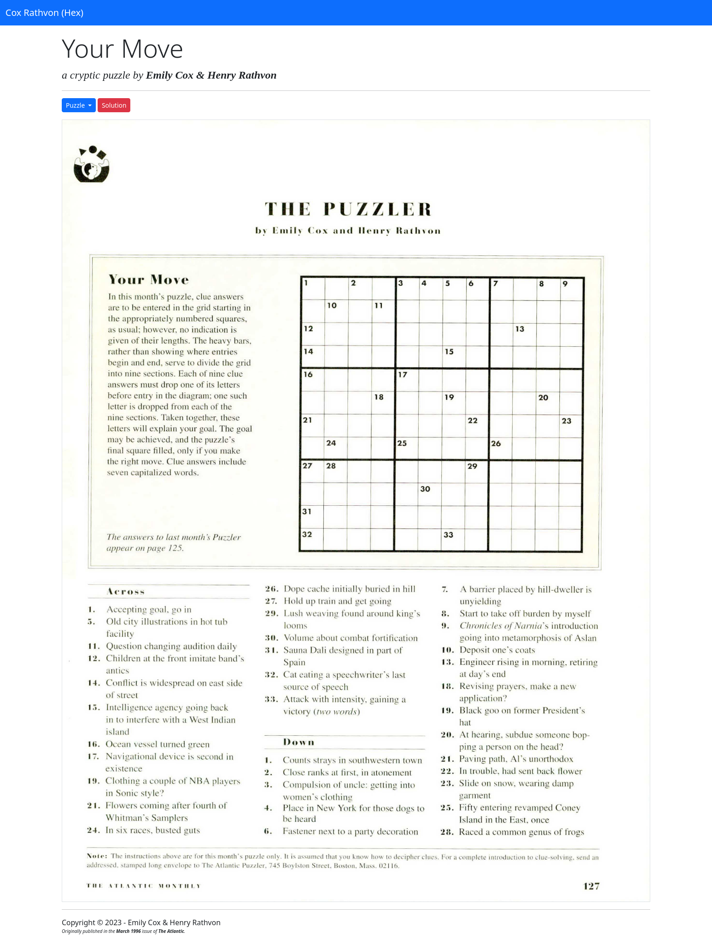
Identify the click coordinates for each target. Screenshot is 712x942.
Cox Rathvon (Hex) (44, 12)
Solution (114, 105)
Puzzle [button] (76, 105)
